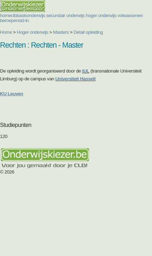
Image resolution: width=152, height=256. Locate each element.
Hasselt (87, 78)
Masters (61, 32)
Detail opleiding (88, 32)
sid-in (23, 20)
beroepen (9, 20)
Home (6, 32)
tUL (85, 71)
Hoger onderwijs (32, 32)
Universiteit (67, 78)
